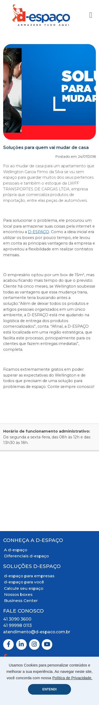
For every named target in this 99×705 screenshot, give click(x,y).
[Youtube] (47, 644)
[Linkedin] (21, 644)
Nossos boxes (18, 594)
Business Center (21, 600)
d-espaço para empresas (29, 575)
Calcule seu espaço (23, 588)
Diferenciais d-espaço (26, 555)
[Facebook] (8, 644)
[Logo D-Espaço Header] (41, 15)
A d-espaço (15, 549)
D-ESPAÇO (38, 231)
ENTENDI (50, 689)
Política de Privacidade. (72, 678)
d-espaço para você (24, 581)
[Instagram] (34, 644)
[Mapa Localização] (49, 491)
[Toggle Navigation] (90, 15)
